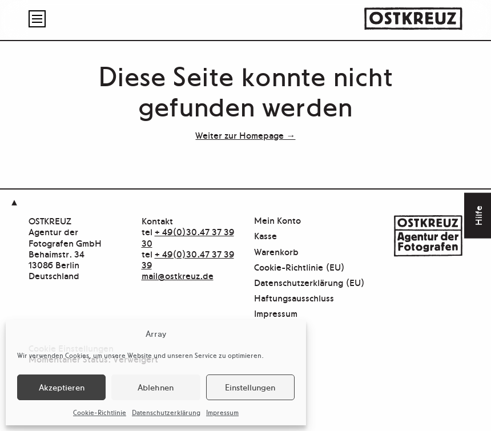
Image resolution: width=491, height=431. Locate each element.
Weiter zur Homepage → (245, 134)
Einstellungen (250, 387)
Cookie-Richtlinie (99, 412)
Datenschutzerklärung (166, 412)
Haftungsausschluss (294, 298)
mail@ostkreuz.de (178, 275)
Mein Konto (277, 220)
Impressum (222, 412)
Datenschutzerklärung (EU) (309, 282)
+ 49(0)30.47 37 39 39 (188, 259)
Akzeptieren (61, 387)
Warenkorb (276, 252)
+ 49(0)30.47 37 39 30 (188, 236)
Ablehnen (156, 387)
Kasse (265, 236)
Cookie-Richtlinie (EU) (299, 267)
